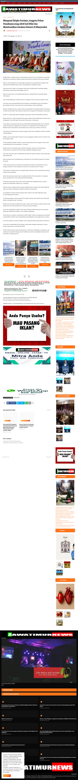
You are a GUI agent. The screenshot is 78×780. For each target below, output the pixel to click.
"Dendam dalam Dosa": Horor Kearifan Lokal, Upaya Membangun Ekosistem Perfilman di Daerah (58, 758)
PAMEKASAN (10, 17)
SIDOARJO (8, 3)
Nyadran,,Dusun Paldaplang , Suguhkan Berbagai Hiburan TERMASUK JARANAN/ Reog (58, 718)
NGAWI (44, 3)
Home (4, 17)
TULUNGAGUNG (55, 3)
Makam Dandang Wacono (7, 718)
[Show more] (32, 403)
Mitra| (39, 776)
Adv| (36, 776)
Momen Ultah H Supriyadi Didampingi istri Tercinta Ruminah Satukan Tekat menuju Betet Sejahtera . (64, 332)
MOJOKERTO (19, 3)
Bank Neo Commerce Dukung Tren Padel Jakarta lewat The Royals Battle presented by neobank (21, 260)
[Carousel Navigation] (26, 276)
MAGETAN (49, 3)
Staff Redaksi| (44, 776)
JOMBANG (29, 3)
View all (49, 410)
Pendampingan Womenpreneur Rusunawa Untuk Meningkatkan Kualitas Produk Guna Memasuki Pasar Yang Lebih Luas (19, 705)
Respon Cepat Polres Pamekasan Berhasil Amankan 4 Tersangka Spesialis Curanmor (26, 426)
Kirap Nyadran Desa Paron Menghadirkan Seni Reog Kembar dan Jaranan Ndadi (65, 522)
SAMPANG (13, 3)
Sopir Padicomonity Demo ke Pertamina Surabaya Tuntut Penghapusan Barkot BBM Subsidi (65, 319)
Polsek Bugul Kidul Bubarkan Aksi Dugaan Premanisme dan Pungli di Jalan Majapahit (57, 745)
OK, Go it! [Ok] (7, 775)
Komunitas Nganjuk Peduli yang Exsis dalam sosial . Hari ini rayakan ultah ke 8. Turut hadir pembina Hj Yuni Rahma (57, 731)
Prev (3, 638)
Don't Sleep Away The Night (8, 683)
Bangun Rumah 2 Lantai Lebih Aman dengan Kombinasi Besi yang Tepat (8, 260)
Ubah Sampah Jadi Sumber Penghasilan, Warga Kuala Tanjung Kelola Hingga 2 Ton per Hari (33, 260)
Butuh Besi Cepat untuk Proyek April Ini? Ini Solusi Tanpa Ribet (44, 260)
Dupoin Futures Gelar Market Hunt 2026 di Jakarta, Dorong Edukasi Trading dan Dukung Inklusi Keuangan (65, 276)
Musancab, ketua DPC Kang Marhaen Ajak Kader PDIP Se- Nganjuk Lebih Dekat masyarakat (65, 337)
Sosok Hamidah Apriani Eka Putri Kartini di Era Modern (13, 745)
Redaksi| (50, 776)
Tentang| (28, 776)
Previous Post (5, 457)
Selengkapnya (8, 264)
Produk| (33, 776)
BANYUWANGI (62, 3)
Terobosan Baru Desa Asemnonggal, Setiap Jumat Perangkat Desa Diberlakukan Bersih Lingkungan (20, 731)
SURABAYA (3, 3)
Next (5, 638)
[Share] (49, 31)
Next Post (49, 457)
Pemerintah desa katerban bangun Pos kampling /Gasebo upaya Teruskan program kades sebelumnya (65, 509)
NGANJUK (35, 3)
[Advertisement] (27, 377)
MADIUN (39, 3)
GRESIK (24, 3)
